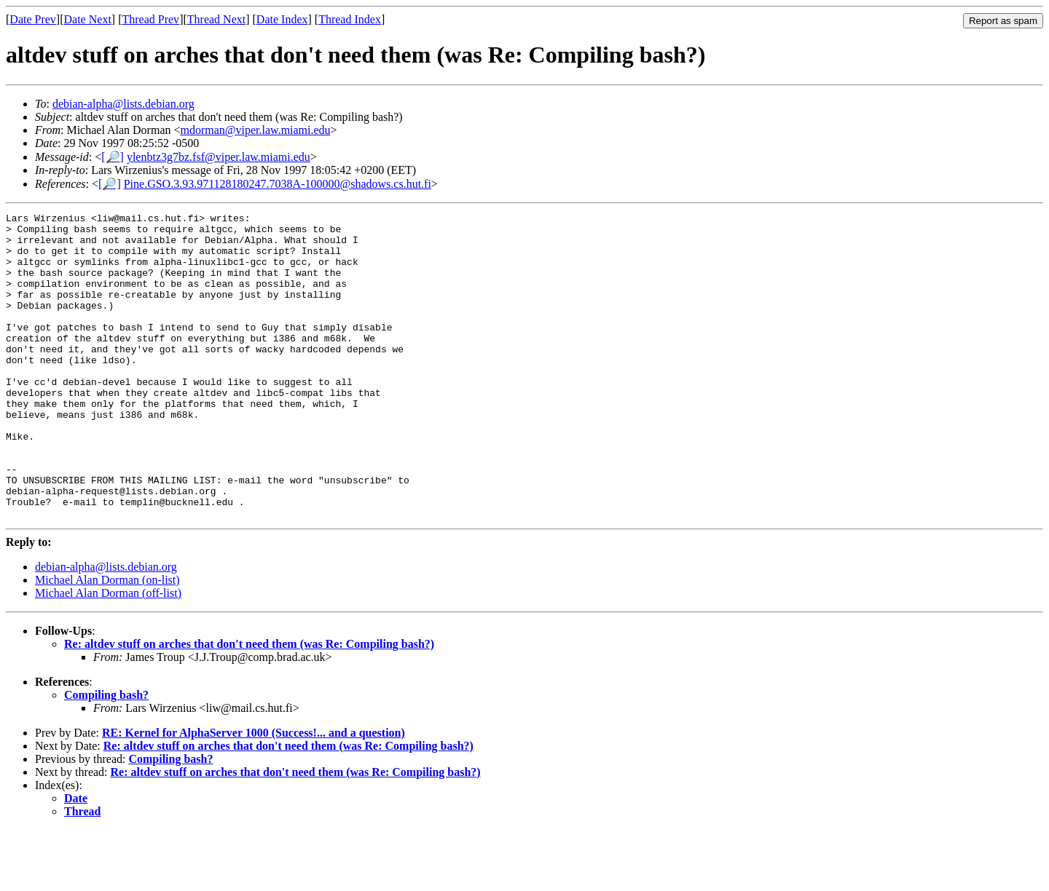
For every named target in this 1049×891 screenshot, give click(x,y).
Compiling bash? (106, 756)
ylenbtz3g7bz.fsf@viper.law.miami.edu (218, 157)
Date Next (87, 19)
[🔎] (112, 157)
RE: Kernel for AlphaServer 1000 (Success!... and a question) (253, 794)
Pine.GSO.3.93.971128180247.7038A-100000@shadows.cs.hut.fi (277, 184)
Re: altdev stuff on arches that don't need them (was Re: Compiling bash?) (249, 705)
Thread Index (349, 19)
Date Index (282, 19)
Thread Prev (150, 19)
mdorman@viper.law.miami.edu (256, 130)
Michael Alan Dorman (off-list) (108, 654)
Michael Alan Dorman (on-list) (107, 641)
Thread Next (216, 19)
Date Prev (32, 19)
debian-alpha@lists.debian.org (123, 104)
